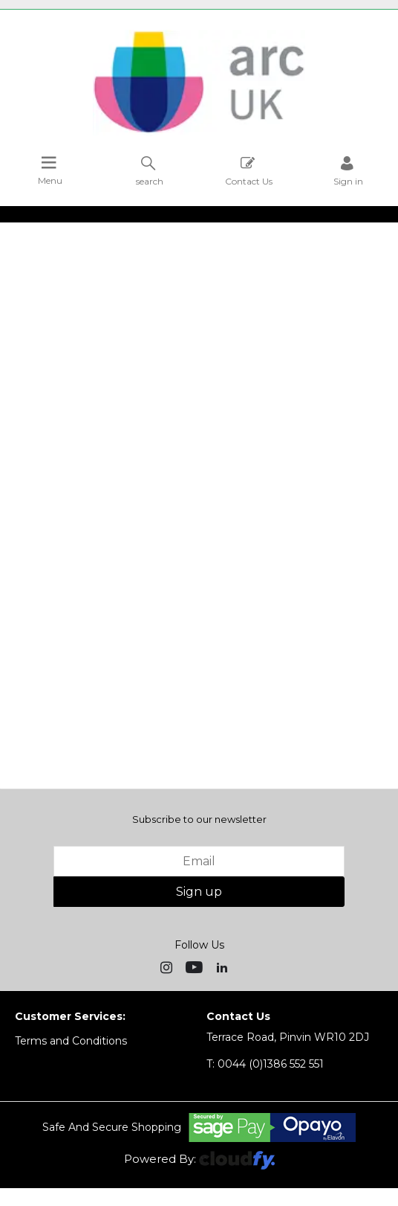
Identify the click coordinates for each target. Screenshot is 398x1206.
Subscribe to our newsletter (199, 819)
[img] (167, 966)
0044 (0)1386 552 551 (265, 1064)
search (149, 170)
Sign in (348, 170)
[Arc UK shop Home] (199, 132)
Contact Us (249, 170)
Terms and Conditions (71, 1041)
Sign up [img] (199, 892)
